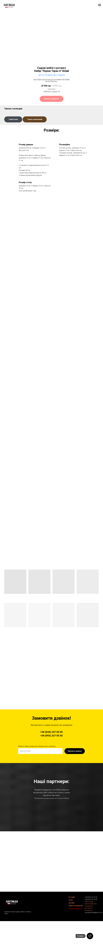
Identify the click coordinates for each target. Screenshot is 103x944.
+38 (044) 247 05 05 (91, 916)
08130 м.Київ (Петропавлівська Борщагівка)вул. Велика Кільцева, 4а (91, 925)
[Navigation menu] (99, 5)
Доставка (71, 921)
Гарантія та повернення (76, 924)
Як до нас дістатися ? (75, 927)
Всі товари (72, 916)
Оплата (71, 918)
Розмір (48, 75)
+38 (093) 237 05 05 (91, 918)
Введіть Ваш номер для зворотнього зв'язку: (37, 746)
